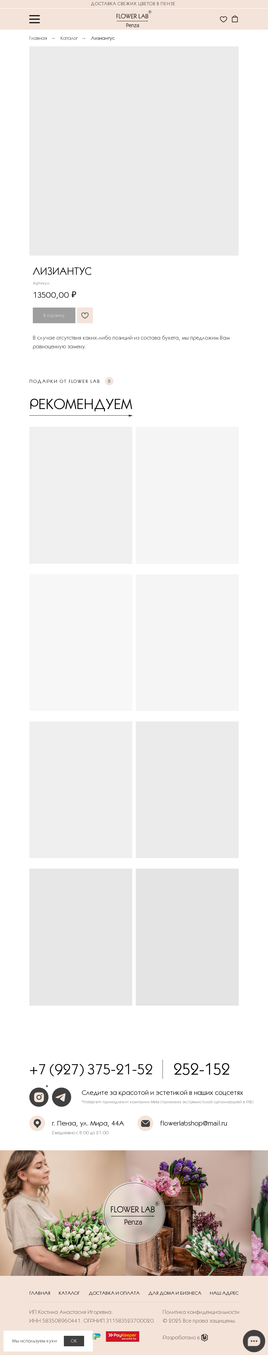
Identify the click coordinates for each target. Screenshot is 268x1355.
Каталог (69, 38)
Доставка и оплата (114, 1293)
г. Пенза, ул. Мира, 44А (88, 1123)
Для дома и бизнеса (174, 1293)
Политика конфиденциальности (201, 1312)
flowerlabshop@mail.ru (193, 1123)
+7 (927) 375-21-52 (91, 1069)
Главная (38, 38)
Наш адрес (224, 1293)
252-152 (201, 1069)
